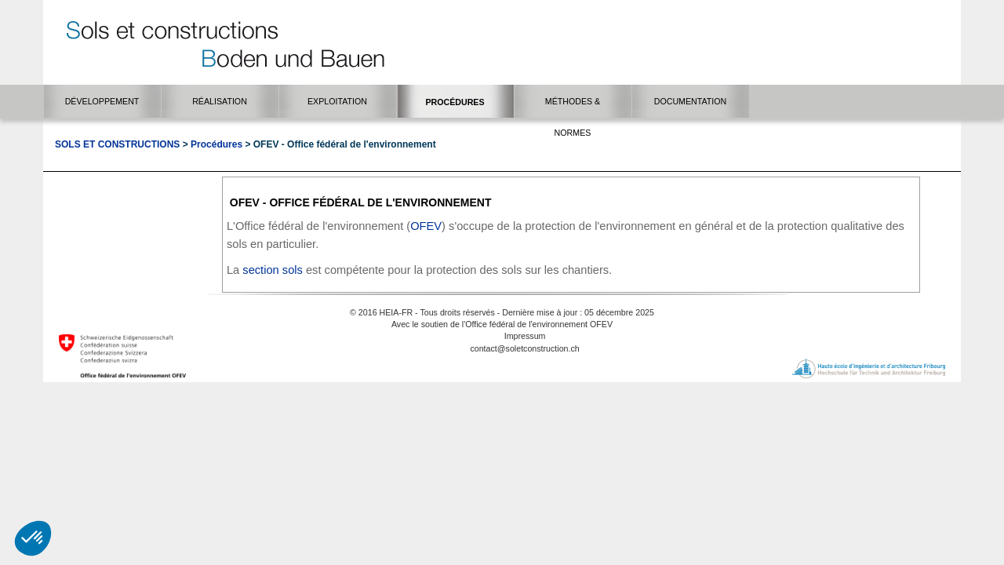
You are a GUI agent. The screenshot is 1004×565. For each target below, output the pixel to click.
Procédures (216, 144)
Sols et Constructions (117, 144)
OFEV (426, 226)
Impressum (525, 336)
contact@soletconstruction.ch (524, 348)
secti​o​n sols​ (272, 270)
